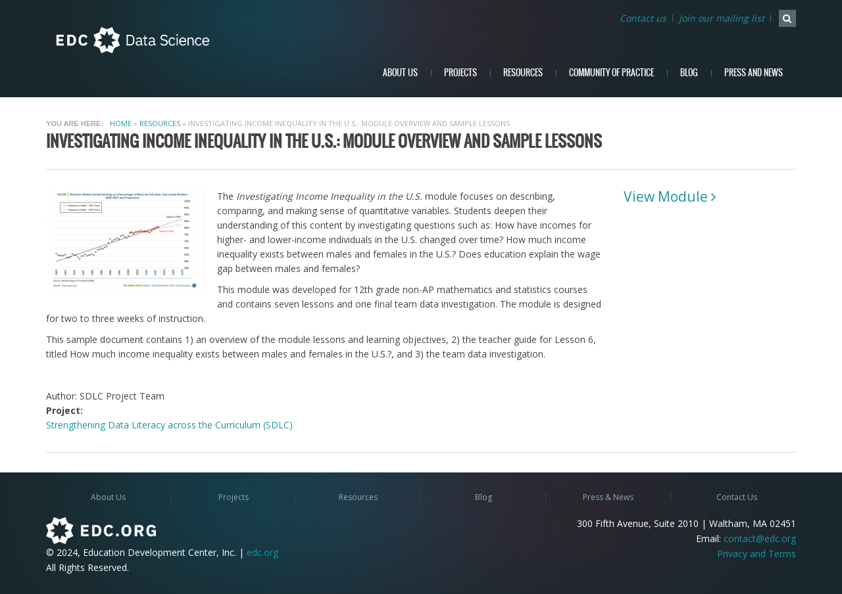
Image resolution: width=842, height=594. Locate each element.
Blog (689, 72)
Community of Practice (611, 72)
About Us (400, 72)
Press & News (608, 497)
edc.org (262, 552)
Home (121, 123)
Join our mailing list (721, 18)
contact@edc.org (760, 538)
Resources (523, 72)
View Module (666, 196)
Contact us (643, 18)
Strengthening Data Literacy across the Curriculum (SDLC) (169, 425)
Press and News (753, 72)
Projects (460, 72)
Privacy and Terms (756, 553)
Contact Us (736, 497)
